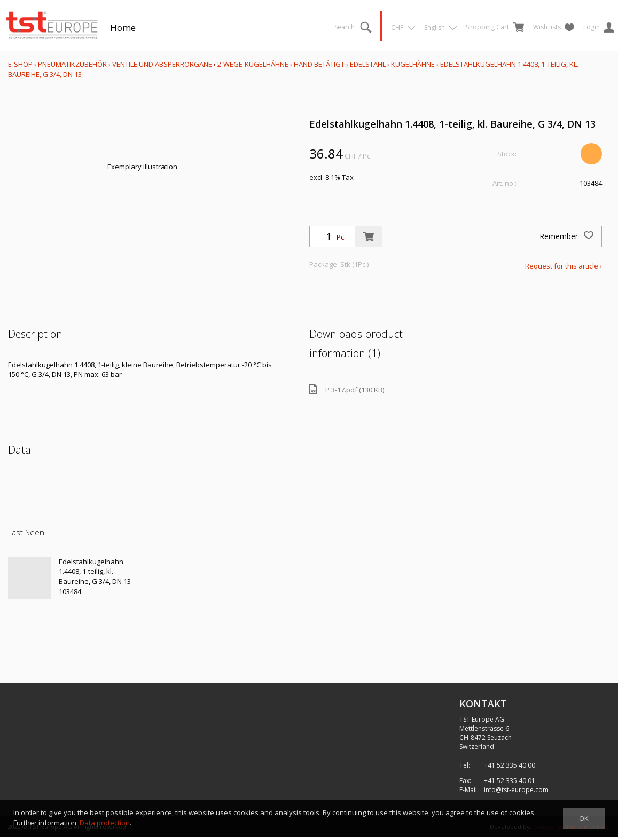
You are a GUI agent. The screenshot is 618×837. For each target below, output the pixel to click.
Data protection (105, 822)
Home (123, 27)
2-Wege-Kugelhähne (252, 64)
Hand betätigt (319, 64)
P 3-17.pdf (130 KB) (346, 389)
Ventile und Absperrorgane (162, 64)
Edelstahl (368, 64)
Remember (566, 236)
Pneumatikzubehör (73, 64)
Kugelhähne (413, 64)
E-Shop (20, 64)
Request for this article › (563, 266)
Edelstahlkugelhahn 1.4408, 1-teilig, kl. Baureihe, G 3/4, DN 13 (95, 571)
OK (584, 818)
